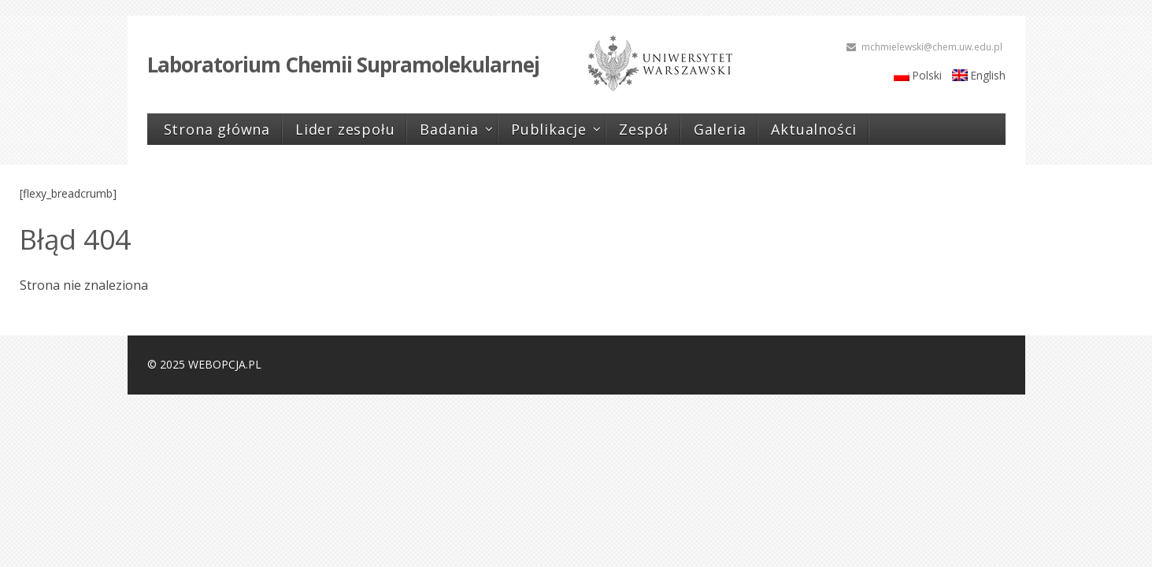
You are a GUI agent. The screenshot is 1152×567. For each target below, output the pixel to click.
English (988, 75)
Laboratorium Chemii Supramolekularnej (343, 64)
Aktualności (814, 129)
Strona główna (217, 129)
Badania (449, 129)
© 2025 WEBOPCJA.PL (204, 364)
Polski (927, 75)
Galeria (720, 129)
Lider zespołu (344, 129)
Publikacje (549, 129)
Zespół (644, 129)
